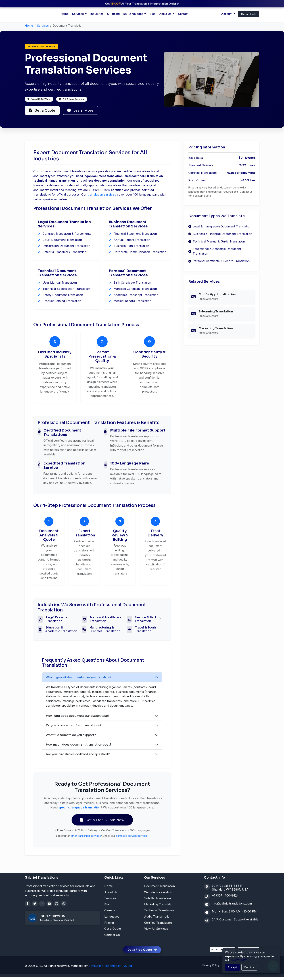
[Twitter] (35, 904)
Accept (232, 967)
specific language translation (80, 807)
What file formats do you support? (71, 735)
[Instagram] (56, 904)
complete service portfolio (132, 835)
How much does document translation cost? (78, 744)
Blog (153, 14)
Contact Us (112, 935)
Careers (109, 910)
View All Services (156, 928)
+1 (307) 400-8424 (225, 895)
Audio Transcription (157, 916)
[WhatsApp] (64, 904)
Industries (96, 14)
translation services (101, 194)
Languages (111, 916)
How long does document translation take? (77, 716)
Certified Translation (158, 922)
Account (227, 14)
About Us (165, 14)
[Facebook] (27, 904)
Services (43, 25)
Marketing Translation (159, 904)
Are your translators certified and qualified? (78, 754)
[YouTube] (49, 904)
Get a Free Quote (142, 949)
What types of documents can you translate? (78, 677)
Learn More (80, 110)
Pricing (113, 14)
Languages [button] (134, 14)
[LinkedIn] (42, 904)
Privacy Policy (210, 965)
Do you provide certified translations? (73, 725)
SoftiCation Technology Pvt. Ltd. (111, 966)
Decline (249, 967)
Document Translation (159, 886)
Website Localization (158, 892)
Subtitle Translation (157, 898)
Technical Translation (159, 910)
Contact (183, 14)
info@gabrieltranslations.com (232, 903)
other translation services (86, 835)
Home (64, 14)
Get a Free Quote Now (102, 820)
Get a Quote (248, 14)
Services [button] (78, 14)
